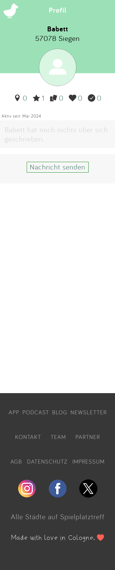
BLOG (59, 412)
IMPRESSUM (88, 461)
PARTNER (87, 436)
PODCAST (35, 412)
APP (14, 412)
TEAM (58, 436)
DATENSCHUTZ (47, 461)
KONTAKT (28, 436)
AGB (16, 461)
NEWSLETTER (89, 412)
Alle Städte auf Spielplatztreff (58, 516)
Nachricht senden (57, 166)
